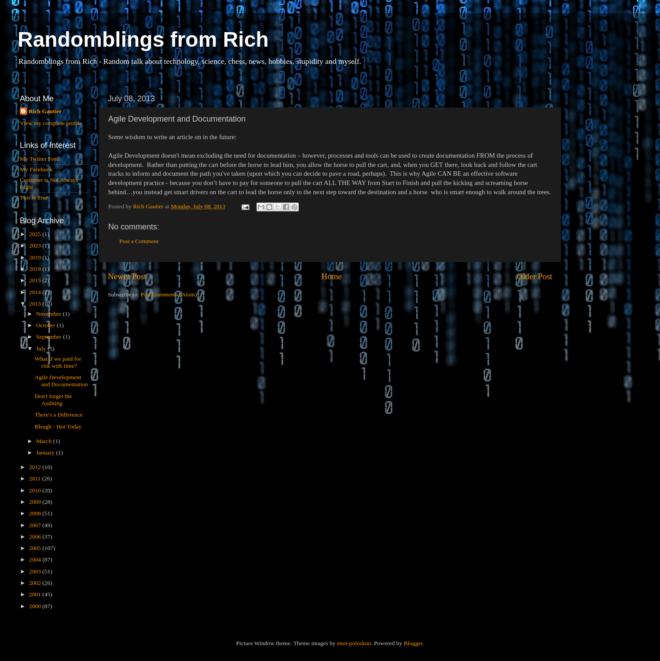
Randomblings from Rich (143, 39)
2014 (35, 292)
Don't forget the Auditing (53, 399)
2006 (35, 536)
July (42, 348)
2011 (35, 478)
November (49, 313)
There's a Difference (59, 414)
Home (332, 276)
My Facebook (36, 169)
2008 (35, 513)
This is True (34, 197)
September (49, 336)
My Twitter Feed (39, 158)
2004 (35, 559)
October (46, 325)
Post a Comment (138, 241)
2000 (35, 606)
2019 (35, 257)
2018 (35, 269)
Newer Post (127, 276)
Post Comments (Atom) (168, 294)
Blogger (412, 643)
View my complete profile (51, 123)
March (44, 441)
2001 (35, 594)
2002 (35, 583)
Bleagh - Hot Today (58, 426)
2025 (35, 234)
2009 (35, 502)
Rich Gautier (45, 111)
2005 (35, 548)
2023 (35, 245)
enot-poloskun (354, 643)
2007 (35, 525)
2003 (35, 571)
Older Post (534, 276)
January (46, 452)
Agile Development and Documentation (61, 381)
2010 (35, 490)
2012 (35, 467)
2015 (35, 280)
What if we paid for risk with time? (58, 362)
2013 (35, 303)
